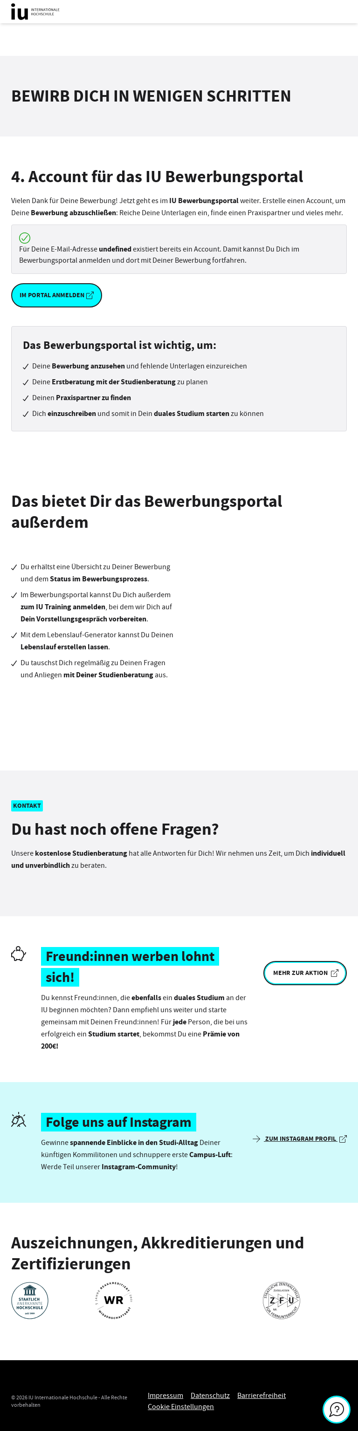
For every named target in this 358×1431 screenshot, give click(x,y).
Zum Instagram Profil (300, 1138)
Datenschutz (210, 1395)
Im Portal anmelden (57, 295)
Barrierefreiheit (261, 1395)
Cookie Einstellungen (181, 1406)
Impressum (165, 1395)
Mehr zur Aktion (305, 972)
